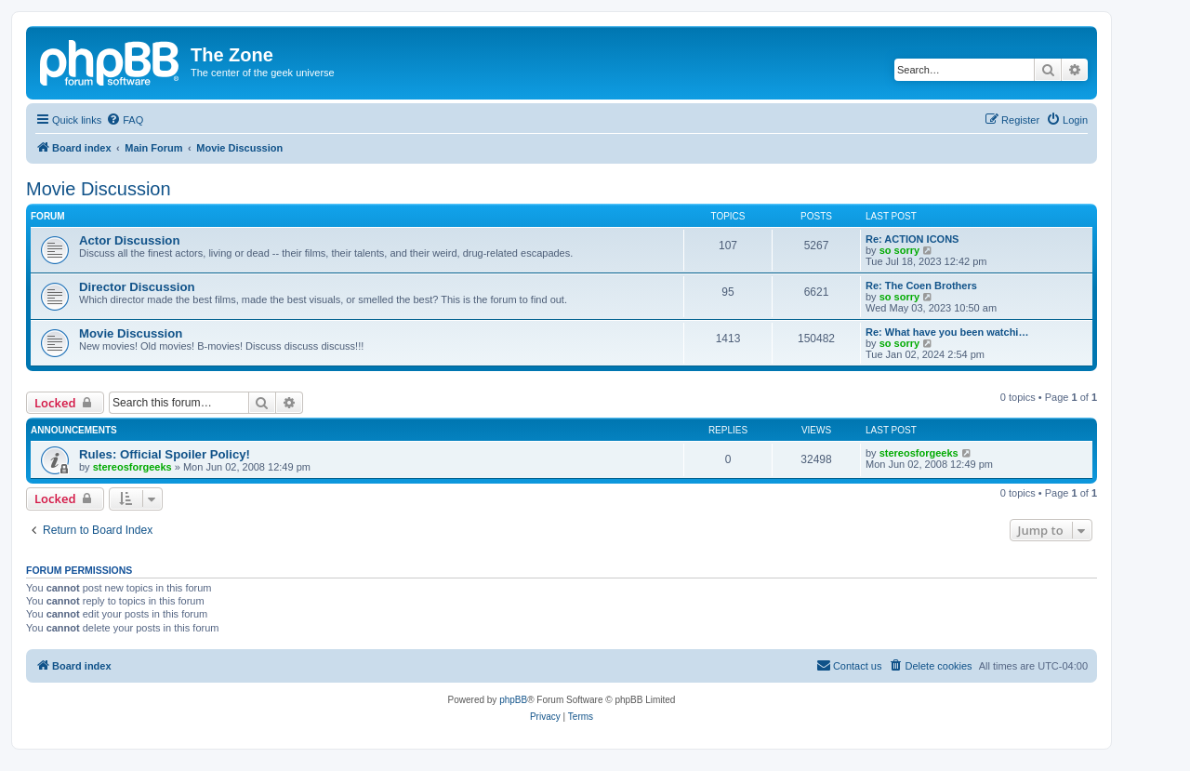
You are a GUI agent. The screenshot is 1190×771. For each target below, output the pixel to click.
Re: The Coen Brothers (921, 285)
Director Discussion (137, 287)
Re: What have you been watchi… (947, 332)
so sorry (899, 250)
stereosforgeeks (132, 466)
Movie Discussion (98, 189)
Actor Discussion (129, 240)
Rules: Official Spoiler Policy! (164, 454)
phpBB (513, 700)
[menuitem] (124, 120)
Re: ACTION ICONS (912, 239)
